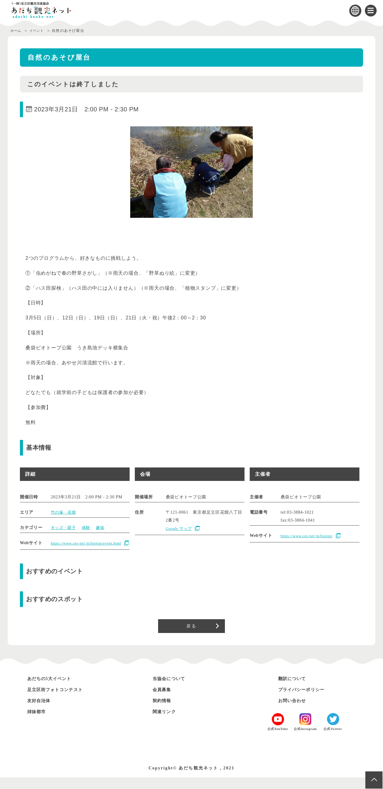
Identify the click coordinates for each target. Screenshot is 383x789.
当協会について (172, 690)
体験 (88, 527)
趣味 (103, 527)
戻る (191, 636)
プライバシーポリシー (306, 701)
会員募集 (164, 701)
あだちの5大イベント (54, 690)
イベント (40, 30)
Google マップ (180, 528)
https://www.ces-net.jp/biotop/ (310, 536)
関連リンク (167, 723)
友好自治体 (41, 712)
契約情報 (164, 712)
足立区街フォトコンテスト (61, 701)
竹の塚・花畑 (64, 512)
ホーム (16, 30)
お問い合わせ (295, 712)
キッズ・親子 (64, 527)
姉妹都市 (38, 723)
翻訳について (295, 690)
